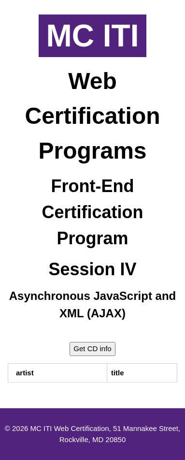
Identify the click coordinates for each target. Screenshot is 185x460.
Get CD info (92, 348)
